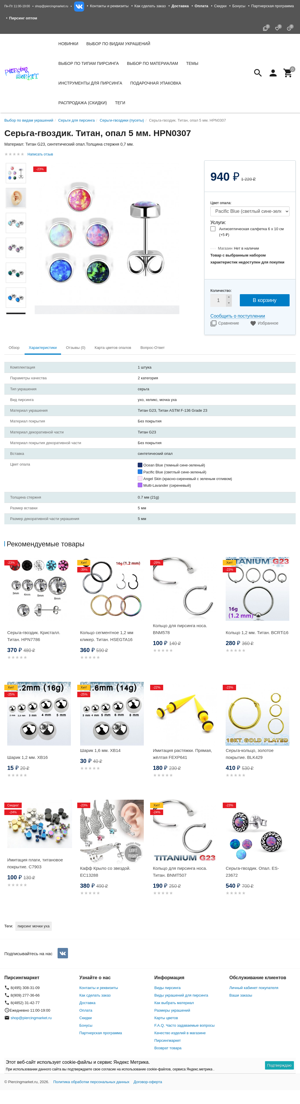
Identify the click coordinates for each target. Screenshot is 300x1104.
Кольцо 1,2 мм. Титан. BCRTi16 (257, 632)
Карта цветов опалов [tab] (113, 347)
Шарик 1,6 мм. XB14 (100, 750)
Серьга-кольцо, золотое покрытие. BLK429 (249, 754)
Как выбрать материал (174, 1003)
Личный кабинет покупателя (253, 988)
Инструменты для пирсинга (90, 83)
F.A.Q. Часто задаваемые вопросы (184, 1025)
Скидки (220, 6)
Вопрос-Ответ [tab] (152, 347)
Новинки (68, 43)
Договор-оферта (148, 1082)
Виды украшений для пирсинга (181, 995)
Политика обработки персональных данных (91, 1082)
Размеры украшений (172, 1010)
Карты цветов (166, 1018)
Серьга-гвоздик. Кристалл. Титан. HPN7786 (33, 636)
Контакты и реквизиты (109, 6)
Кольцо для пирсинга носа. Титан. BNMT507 (180, 872)
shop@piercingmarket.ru (51, 6)
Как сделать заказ (150, 6)
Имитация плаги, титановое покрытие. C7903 (35, 863)
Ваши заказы (240, 995)
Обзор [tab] (14, 347)
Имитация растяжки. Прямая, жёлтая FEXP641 (182, 754)
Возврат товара (168, 1048)
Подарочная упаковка (155, 83)
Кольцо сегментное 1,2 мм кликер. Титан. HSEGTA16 (106, 636)
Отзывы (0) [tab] (75, 347)
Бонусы (238, 6)
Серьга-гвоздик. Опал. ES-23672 (252, 872)
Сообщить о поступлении (237, 316)
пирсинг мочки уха (33, 926)
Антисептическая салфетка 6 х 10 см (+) (251, 232)
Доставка (87, 1003)
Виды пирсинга (167, 988)
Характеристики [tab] (43, 347)
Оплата (85, 1010)
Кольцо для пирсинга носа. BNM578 (180, 629)
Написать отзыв (40, 154)
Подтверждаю (279, 1065)
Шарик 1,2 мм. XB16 (27, 757)
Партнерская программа (272, 6)
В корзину (265, 300)
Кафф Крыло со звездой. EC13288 (105, 872)
